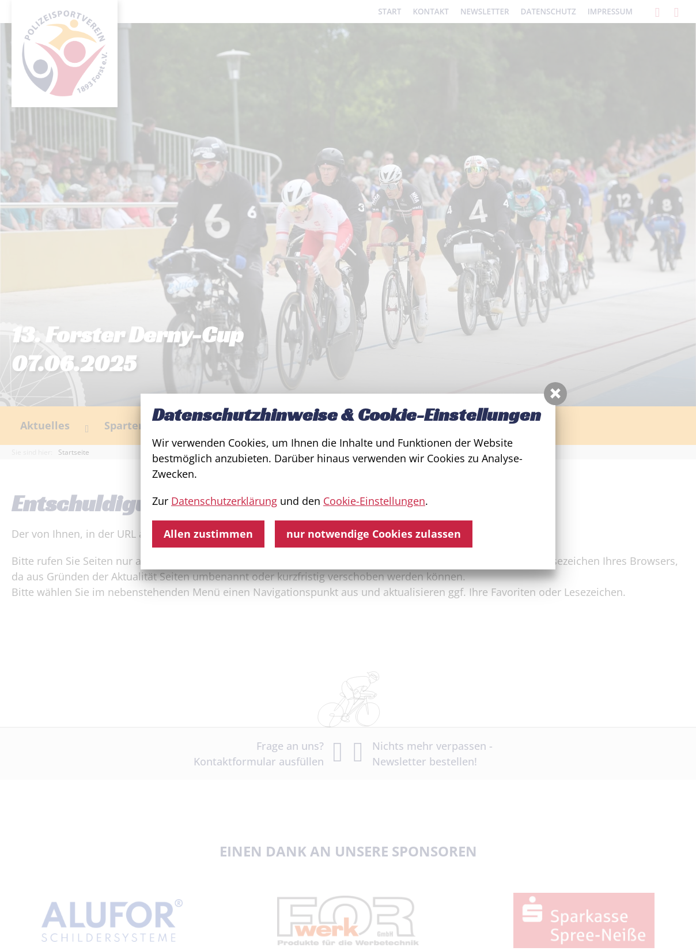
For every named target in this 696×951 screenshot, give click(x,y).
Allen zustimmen (208, 534)
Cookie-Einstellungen (374, 501)
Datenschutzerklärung (224, 501)
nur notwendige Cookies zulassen (373, 534)
